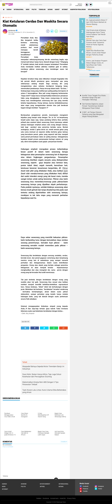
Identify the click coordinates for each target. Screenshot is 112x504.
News (27, 9)
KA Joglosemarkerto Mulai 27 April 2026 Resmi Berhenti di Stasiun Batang (96, 22)
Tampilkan (64, 441)
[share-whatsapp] (56, 31)
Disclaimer (46, 498)
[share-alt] (25, 328)
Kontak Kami (54, 498)
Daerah (9, 9)
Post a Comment (8, 447)
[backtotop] (56, 480)
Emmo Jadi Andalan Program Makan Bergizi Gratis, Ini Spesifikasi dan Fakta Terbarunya (96, 64)
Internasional (19, 9)
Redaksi (38, 498)
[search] (50, 4)
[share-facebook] (47, 31)
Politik (34, 9)
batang (50, 9)
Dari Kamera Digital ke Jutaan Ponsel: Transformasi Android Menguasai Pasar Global (92, 106)
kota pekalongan (93, 9)
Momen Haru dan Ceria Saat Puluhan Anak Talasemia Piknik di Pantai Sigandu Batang (96, 43)
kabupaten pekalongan (78, 9)
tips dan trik (8, 17)
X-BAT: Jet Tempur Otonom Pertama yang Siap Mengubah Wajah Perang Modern (93, 114)
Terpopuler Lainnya (94, 70)
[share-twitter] (52, 31)
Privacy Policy (71, 498)
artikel (42, 486)
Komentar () (63, 31)
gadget (57, 9)
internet (65, 9)
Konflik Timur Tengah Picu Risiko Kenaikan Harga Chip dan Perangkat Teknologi (94, 98)
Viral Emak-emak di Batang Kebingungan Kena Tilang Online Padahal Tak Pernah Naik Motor (96, 33)
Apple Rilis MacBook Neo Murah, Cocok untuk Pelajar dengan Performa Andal (96, 53)
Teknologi (42, 9)
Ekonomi (23, 484)
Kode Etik (63, 498)
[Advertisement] (11, 67)
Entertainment (45, 484)
